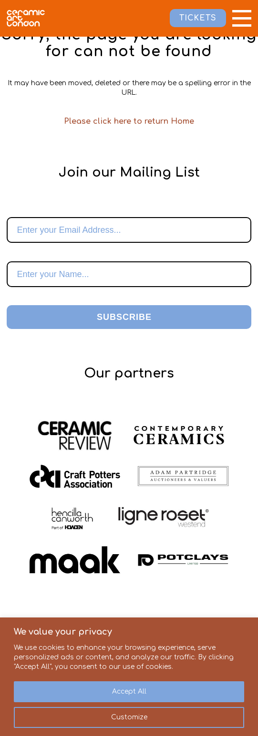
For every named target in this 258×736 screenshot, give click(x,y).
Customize (129, 717)
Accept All (129, 691)
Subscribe (124, 317)
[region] (129, 676)
